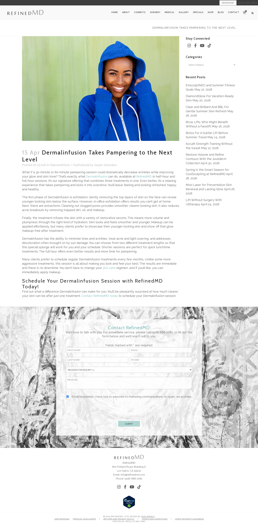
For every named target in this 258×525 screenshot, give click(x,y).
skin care (109, 268)
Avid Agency (148, 516)
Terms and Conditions (155, 519)
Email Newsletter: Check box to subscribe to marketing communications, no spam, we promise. (132, 396)
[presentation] (129, 409)
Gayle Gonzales (105, 165)
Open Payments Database (189, 519)
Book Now (228, 2)
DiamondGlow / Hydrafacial (69, 165)
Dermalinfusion (96, 176)
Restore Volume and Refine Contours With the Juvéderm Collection (206, 159)
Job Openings (61, 519)
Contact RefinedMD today (99, 296)
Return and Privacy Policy (118, 519)
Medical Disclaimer (84, 519)
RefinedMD (144, 176)
